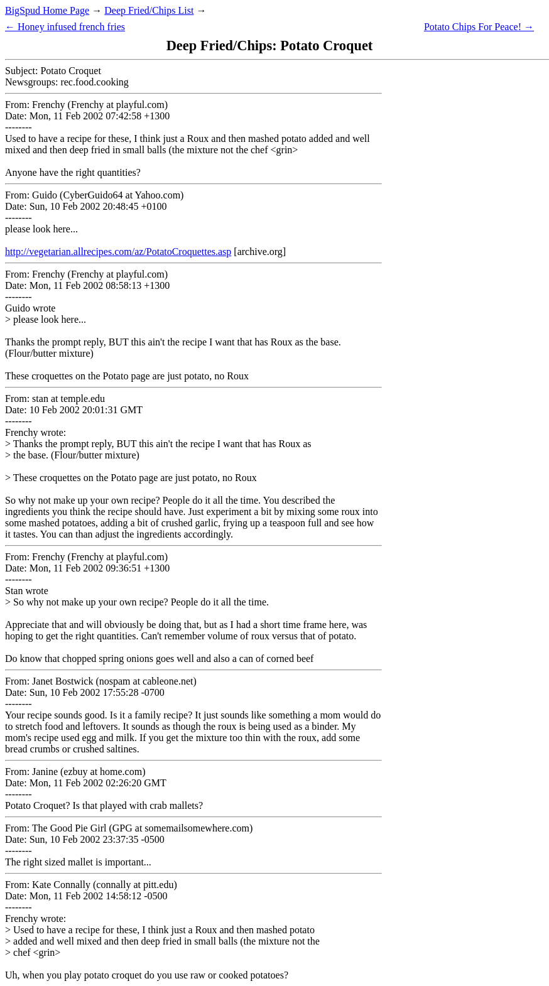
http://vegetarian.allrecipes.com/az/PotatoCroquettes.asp (118, 251)
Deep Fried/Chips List (148, 10)
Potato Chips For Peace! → (479, 26)
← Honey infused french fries (65, 26)
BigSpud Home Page (47, 10)
